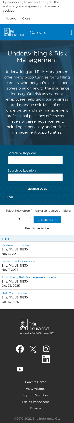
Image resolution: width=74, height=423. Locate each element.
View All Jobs (35, 388)
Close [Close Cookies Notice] (26, 18)
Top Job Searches (35, 395)
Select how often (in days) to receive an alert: (38, 210)
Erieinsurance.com (35, 402)
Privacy (35, 408)
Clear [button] (9, 197)
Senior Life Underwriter (19, 261)
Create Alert (47, 219)
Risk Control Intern (15, 293)
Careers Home (35, 382)
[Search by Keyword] (35, 160)
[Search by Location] (35, 177)
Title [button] (6, 239)
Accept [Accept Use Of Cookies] (11, 18)
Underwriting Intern (16, 245)
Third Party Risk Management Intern (29, 277)
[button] (63, 32)
